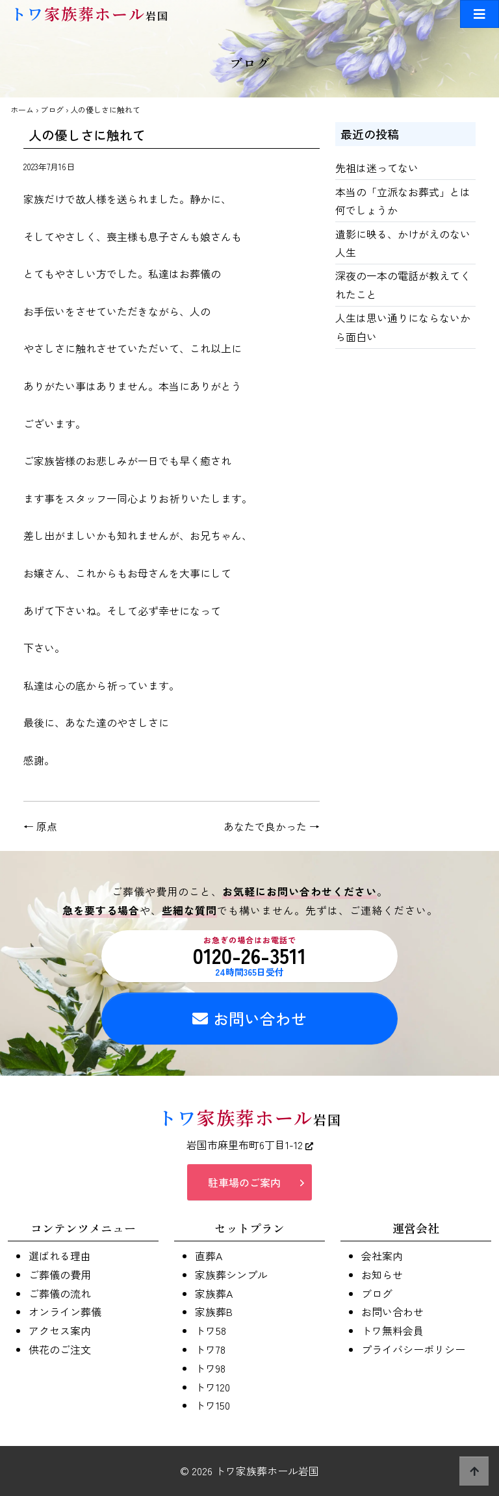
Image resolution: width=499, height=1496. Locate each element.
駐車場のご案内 (244, 1182)
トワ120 (212, 1387)
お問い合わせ (249, 1018)
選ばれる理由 (60, 1255)
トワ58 (210, 1330)
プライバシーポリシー (413, 1349)
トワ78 (210, 1349)
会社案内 (382, 1255)
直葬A (208, 1255)
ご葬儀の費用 (60, 1274)
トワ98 (210, 1368)
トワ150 (212, 1405)
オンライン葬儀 (65, 1311)
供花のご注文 (60, 1349)
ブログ (52, 109)
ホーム (22, 109)
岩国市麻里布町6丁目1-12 (249, 1144)
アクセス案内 (60, 1330)
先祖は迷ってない (376, 167)
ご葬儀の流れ (60, 1293)
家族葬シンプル (231, 1274)
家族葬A (214, 1293)
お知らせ (382, 1274)
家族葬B (214, 1311)
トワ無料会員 (392, 1330)
